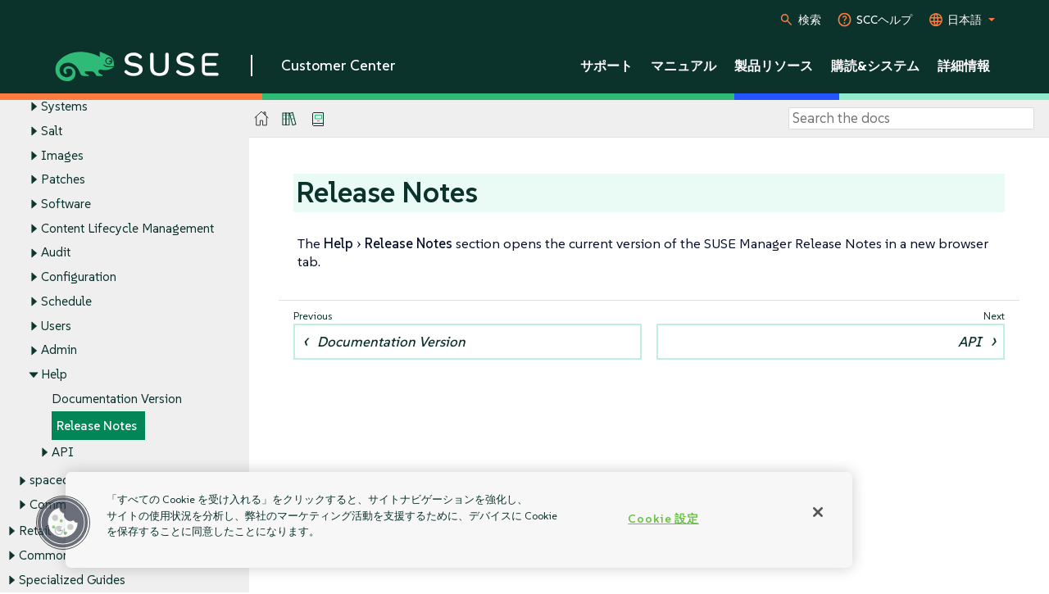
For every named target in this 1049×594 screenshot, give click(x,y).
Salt (51, 130)
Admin (59, 350)
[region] (459, 520)
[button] (63, 523)
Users (56, 325)
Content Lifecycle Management (127, 228)
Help (54, 375)
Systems (64, 106)
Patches (63, 180)
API (63, 452)
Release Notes (97, 425)
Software (66, 203)
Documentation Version (117, 398)
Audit (55, 253)
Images (62, 155)
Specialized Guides (72, 579)
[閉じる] (818, 512)
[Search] (911, 118)
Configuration (78, 277)
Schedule (66, 301)
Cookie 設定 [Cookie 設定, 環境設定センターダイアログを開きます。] (663, 518)
